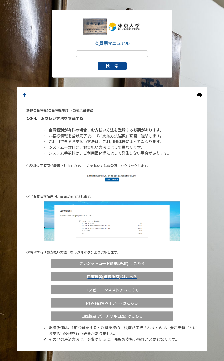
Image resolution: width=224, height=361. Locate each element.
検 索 (112, 66)
